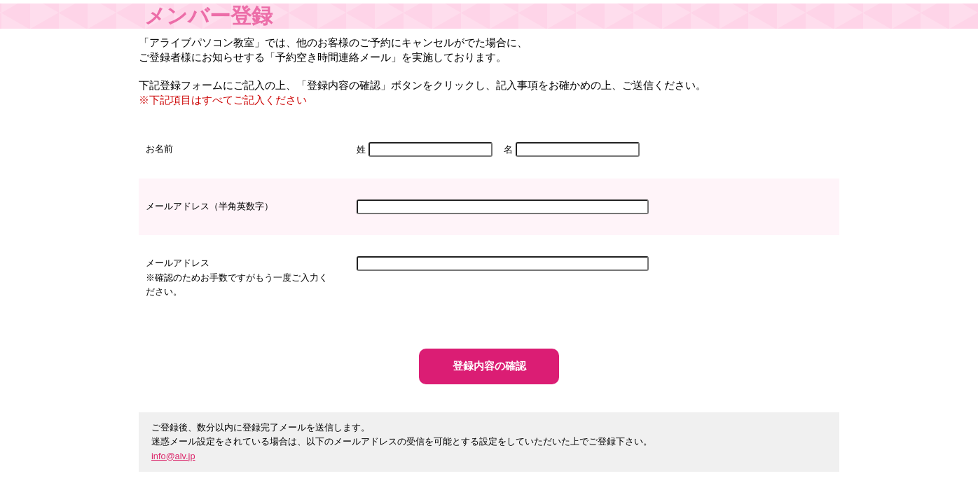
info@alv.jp (173, 456)
